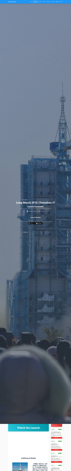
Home (31, 1)
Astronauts (48, 1)
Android (57, 1)
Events (44, 1)
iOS (61, 1)
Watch (56, 437)
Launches (35, 1)
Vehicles (53, 1)
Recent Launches (54, 425)
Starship (40, 1)
